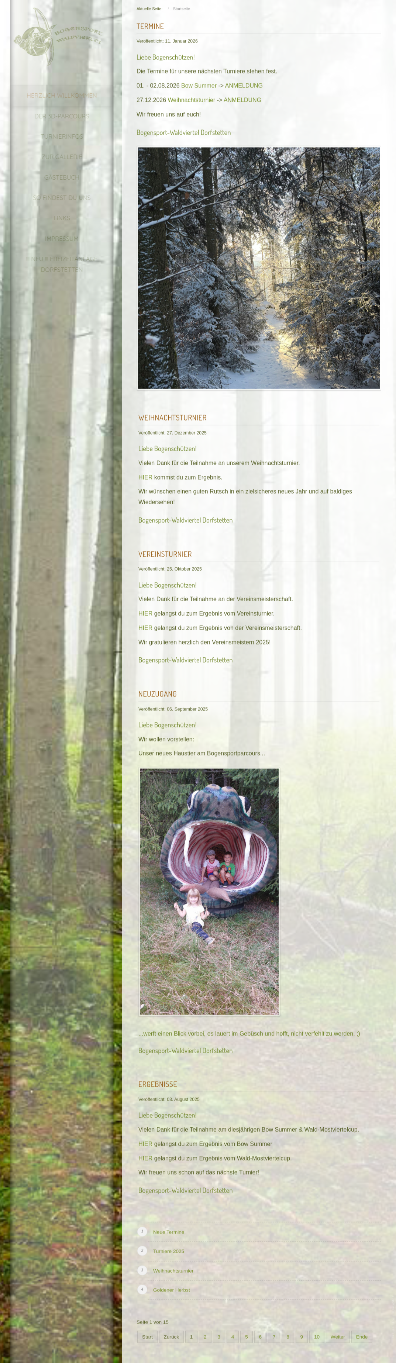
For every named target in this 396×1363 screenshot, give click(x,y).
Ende (362, 1335)
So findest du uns (56, 197)
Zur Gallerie (56, 156)
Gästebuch (56, 177)
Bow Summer (199, 84)
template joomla (393, 1317)
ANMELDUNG (244, 84)
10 (317, 1335)
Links (56, 218)
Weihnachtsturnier (192, 98)
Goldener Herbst (171, 1288)
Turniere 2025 (168, 1249)
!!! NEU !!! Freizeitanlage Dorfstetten (56, 264)
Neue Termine (168, 1230)
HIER (146, 475)
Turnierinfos (56, 136)
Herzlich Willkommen (56, 95)
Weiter (338, 1335)
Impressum (56, 238)
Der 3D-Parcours (56, 116)
